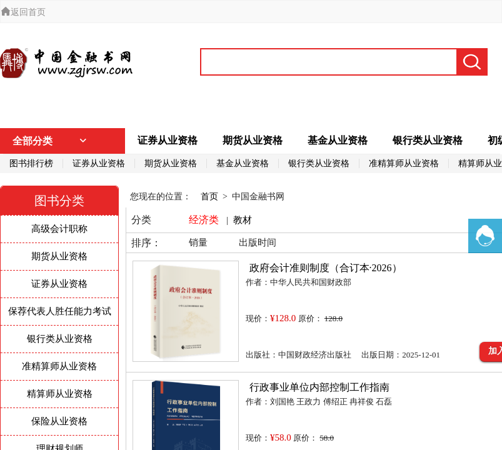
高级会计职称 (59, 229)
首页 (209, 196)
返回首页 (23, 12)
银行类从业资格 (428, 140)
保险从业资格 (59, 421)
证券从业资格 (168, 140)
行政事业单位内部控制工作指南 (319, 387)
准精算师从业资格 (404, 163)
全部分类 (50, 141)
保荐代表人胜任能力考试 (59, 311)
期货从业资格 (253, 140)
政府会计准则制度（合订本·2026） (325, 267)
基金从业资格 (338, 140)
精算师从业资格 (60, 394)
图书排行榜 (31, 163)
